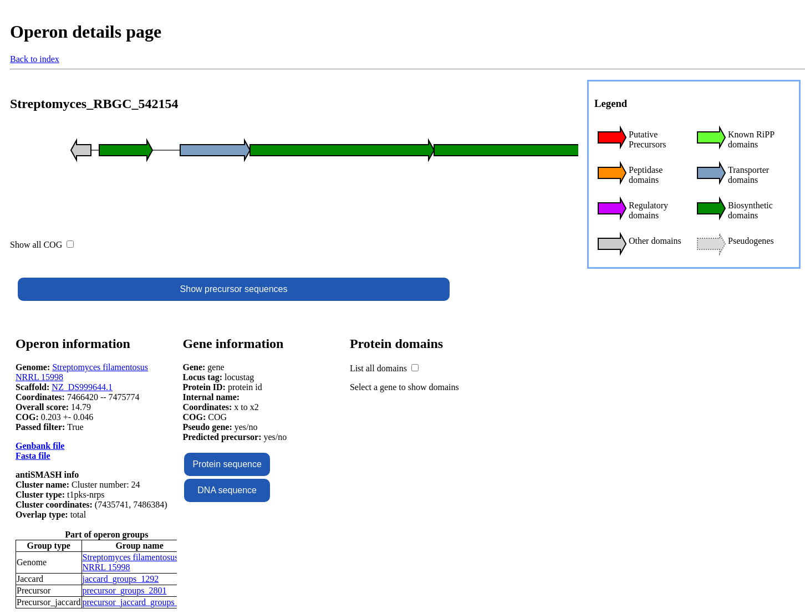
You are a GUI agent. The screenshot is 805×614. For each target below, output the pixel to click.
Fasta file (33, 455)
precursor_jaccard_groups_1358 (140, 602)
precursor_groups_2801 (125, 590)
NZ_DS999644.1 (82, 387)
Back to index (34, 59)
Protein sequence (227, 464)
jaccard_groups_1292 (121, 579)
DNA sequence (227, 490)
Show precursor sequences (234, 289)
